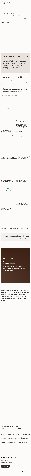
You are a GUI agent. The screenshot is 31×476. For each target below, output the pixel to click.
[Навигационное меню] (29, 2)
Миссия (28, 455)
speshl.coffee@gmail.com (6, 462)
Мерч (29, 462)
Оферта (28, 465)
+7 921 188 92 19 (4, 460)
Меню (29, 452)
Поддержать (5, 466)
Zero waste (28, 459)
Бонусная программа (25, 468)
